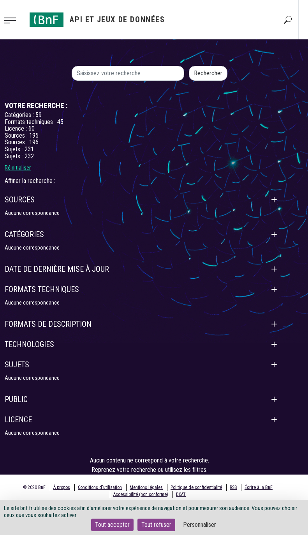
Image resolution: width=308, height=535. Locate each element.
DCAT (181, 494)
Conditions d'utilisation (100, 487)
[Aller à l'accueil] (97, 20)
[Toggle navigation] (12, 20)
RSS (233, 487)
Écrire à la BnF (259, 487)
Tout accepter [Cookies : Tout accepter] (112, 524)
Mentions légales (146, 487)
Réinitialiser (18, 167)
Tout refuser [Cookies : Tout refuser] (156, 524)
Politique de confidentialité (196, 487)
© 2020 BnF (34, 487)
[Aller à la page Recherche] (288, 19)
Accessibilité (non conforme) (140, 494)
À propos (61, 487)
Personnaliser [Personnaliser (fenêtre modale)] (199, 524)
